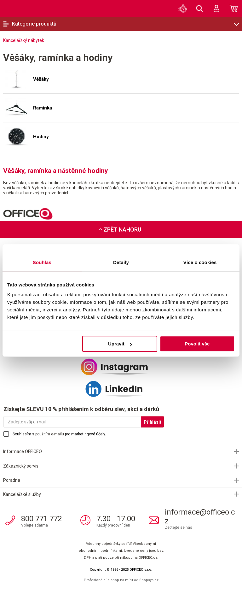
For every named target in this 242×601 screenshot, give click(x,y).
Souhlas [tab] (42, 262)
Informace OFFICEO (22, 451)
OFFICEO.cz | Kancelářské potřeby (17, 8)
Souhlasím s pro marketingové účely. (59, 434)
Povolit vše (197, 343)
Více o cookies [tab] (200, 262)
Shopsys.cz (148, 580)
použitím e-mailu (49, 434)
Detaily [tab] (121, 262)
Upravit (120, 343)
